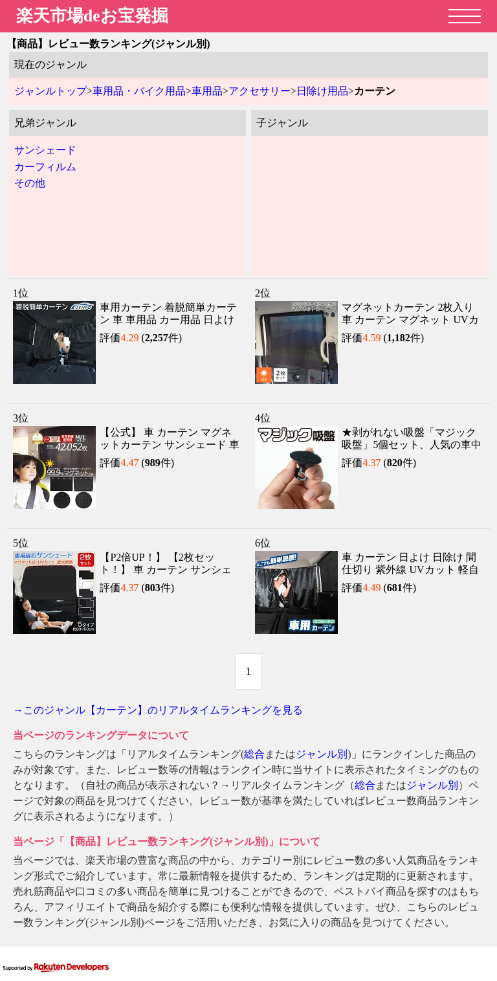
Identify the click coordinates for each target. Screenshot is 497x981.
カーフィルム (45, 166)
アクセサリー (259, 90)
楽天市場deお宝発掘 (92, 15)
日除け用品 (322, 90)
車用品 (207, 90)
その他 (29, 182)
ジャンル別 (322, 754)
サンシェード (45, 149)
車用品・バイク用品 (139, 90)
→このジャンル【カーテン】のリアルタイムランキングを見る (158, 710)
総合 (254, 754)
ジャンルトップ (50, 90)
